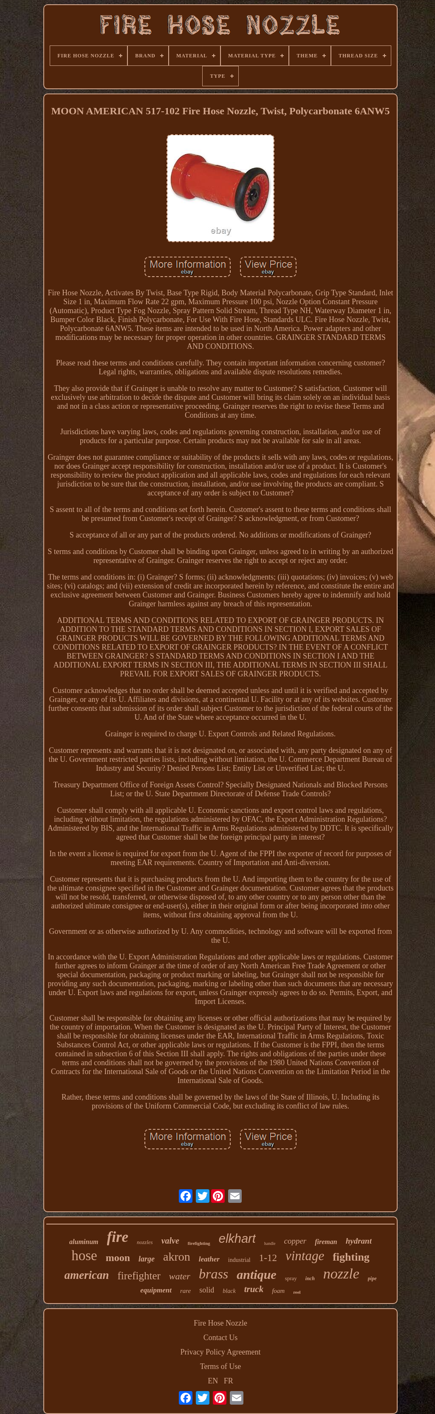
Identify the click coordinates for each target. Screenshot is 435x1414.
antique (256, 1274)
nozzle (341, 1273)
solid (206, 1290)
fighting (351, 1257)
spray (291, 1278)
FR (228, 1381)
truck (254, 1289)
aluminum (83, 1241)
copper (295, 1240)
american (86, 1275)
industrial (239, 1260)
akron (176, 1256)
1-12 (268, 1258)
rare (185, 1290)
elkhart (237, 1238)
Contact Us (220, 1337)
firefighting (199, 1243)
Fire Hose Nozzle (220, 1323)
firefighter (138, 1275)
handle (270, 1243)
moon (118, 1257)
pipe (372, 1278)
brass (213, 1273)
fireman (326, 1241)
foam (278, 1290)
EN (213, 1381)
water (179, 1276)
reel (297, 1292)
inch (310, 1278)
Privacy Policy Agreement (221, 1352)
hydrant (359, 1240)
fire (118, 1237)
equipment (156, 1290)
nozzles (145, 1242)
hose (84, 1255)
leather (209, 1259)
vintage (304, 1255)
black (229, 1291)
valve (170, 1240)
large (146, 1259)
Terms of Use (220, 1366)
